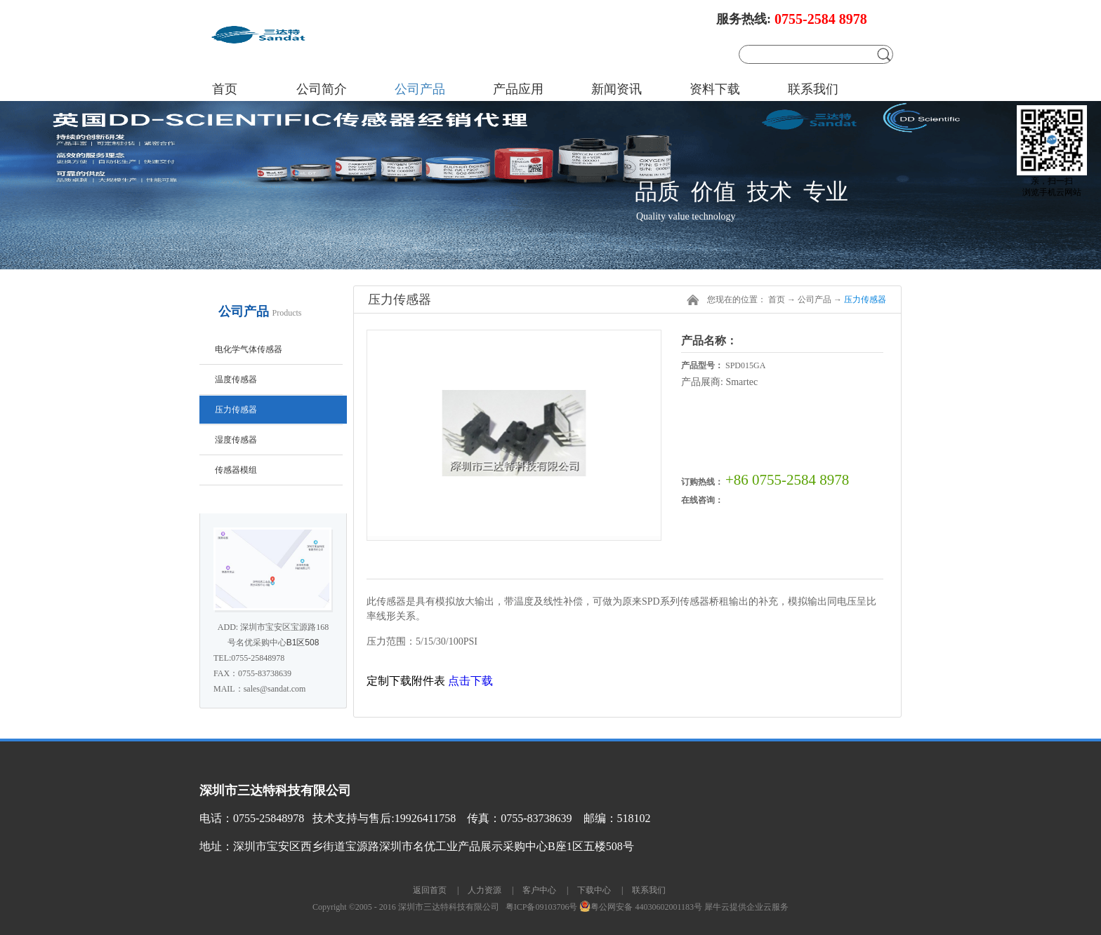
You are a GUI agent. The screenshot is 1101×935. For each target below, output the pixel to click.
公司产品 (814, 299)
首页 (224, 89)
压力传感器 (865, 299)
